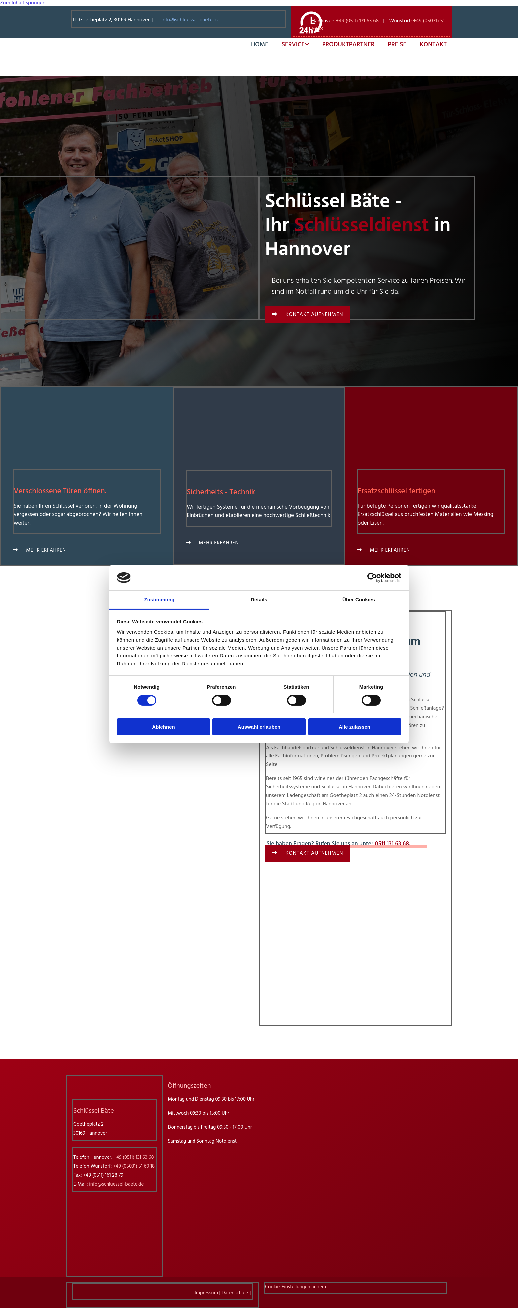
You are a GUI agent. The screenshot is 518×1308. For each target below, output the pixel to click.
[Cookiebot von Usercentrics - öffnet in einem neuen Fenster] (372, 578)
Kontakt (433, 45)
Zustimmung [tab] (159, 599)
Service (293, 45)
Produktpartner (348, 45)
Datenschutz (235, 1293)
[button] (307, 314)
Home (259, 45)
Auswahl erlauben (259, 727)
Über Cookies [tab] (358, 599)
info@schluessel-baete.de (191, 20)
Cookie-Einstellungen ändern (295, 1287)
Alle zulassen (354, 727)
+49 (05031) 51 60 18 (134, 1166)
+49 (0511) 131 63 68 (357, 21)
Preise (397, 45)
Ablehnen (163, 727)
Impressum (206, 1293)
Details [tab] (259, 599)
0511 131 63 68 (392, 844)
